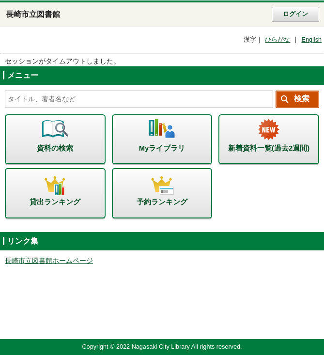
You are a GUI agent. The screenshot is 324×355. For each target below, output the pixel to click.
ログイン (295, 14)
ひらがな (277, 39)
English (311, 39)
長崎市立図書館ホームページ (49, 260)
